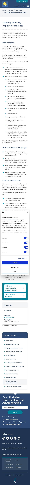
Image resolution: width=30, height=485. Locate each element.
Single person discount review (14, 348)
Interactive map (10, 464)
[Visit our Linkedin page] (15, 438)
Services (11, 10)
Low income (9, 340)
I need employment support (13, 424)
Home (4, 10)
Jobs (17, 460)
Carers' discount (10, 355)
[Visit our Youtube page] (19, 438)
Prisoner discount (11, 377)
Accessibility (19, 464)
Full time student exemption (14, 352)
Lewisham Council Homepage (5, 4)
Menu (26, 6)
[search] (15, 407)
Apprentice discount (11, 374)
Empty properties (11, 359)
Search (17, 6)
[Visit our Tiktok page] (11, 438)
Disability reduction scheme (14, 363)
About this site (9, 467)
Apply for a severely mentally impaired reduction (11, 288)
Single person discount (12, 344)
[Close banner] (27, 212)
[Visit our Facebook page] (7, 438)
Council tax (19, 10)
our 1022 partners (11, 219)
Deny (15, 271)
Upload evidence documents (10, 295)
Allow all (15, 262)
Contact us (18, 467)
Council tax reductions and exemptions (15, 12)
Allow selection (15, 267)
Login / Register (22, 1)
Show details (21, 258)
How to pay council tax (11, 419)
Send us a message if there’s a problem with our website (14, 448)
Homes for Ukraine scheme (13, 386)
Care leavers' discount (12, 370)
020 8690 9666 (10, 317)
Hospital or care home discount (15, 366)
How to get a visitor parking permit (15, 422)
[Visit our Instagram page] (3, 438)
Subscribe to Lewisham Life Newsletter (12, 443)
